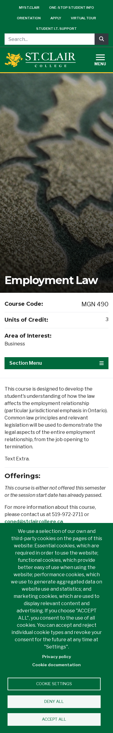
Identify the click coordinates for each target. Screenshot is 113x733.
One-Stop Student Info (71, 7)
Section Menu (56, 363)
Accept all (54, 719)
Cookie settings (54, 683)
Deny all (54, 701)
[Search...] (50, 39)
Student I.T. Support (56, 28)
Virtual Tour (83, 18)
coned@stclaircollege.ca (34, 521)
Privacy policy (56, 656)
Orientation (29, 18)
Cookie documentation (56, 664)
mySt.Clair (29, 7)
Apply (55, 18)
